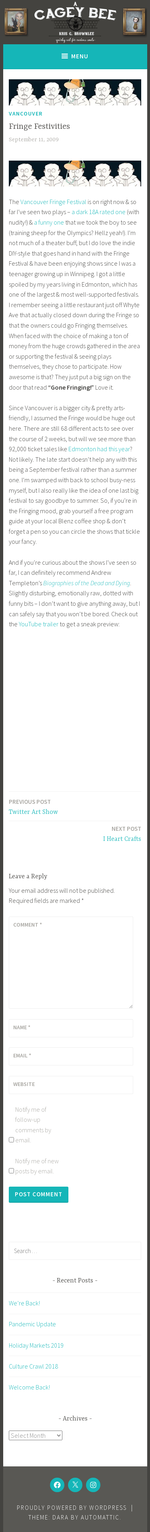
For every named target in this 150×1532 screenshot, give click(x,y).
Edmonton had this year (99, 449)
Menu (79, 56)
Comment (27, 924)
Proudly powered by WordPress (72, 1507)
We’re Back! (24, 1303)
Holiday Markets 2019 (36, 1345)
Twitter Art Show (33, 806)
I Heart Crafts (122, 833)
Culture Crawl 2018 (33, 1366)
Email (22, 1055)
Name (21, 1027)
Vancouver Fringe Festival (53, 202)
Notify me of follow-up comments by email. (33, 1124)
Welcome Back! (29, 1387)
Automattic (100, 1517)
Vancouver (25, 113)
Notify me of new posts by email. (37, 1166)
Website (24, 1084)
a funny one (49, 222)
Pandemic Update (32, 1324)
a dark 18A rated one (99, 212)
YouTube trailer (38, 624)
